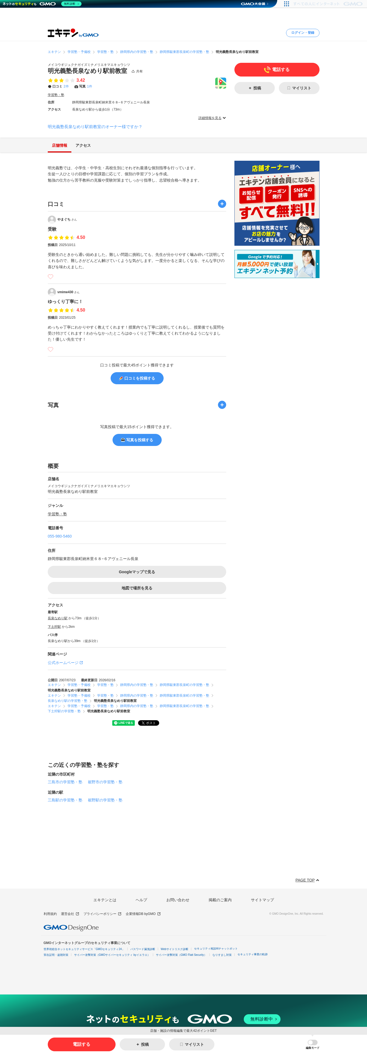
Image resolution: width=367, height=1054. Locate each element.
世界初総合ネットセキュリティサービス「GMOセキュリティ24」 (84, 949)
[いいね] (50, 276)
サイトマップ (262, 900)
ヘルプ (141, 900)
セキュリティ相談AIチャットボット (216, 948)
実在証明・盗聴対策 (56, 954)
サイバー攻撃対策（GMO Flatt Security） (181, 954)
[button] (313, 1044)
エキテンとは (104, 900)
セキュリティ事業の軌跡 (252, 954)
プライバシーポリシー (102, 914)
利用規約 (50, 914)
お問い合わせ (177, 900)
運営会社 (70, 914)
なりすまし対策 (222, 954)
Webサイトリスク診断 (174, 949)
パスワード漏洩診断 (142, 949)
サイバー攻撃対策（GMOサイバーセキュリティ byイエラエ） (112, 954)
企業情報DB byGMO (143, 914)
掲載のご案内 (220, 900)
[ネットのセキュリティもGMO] (42, 4)
